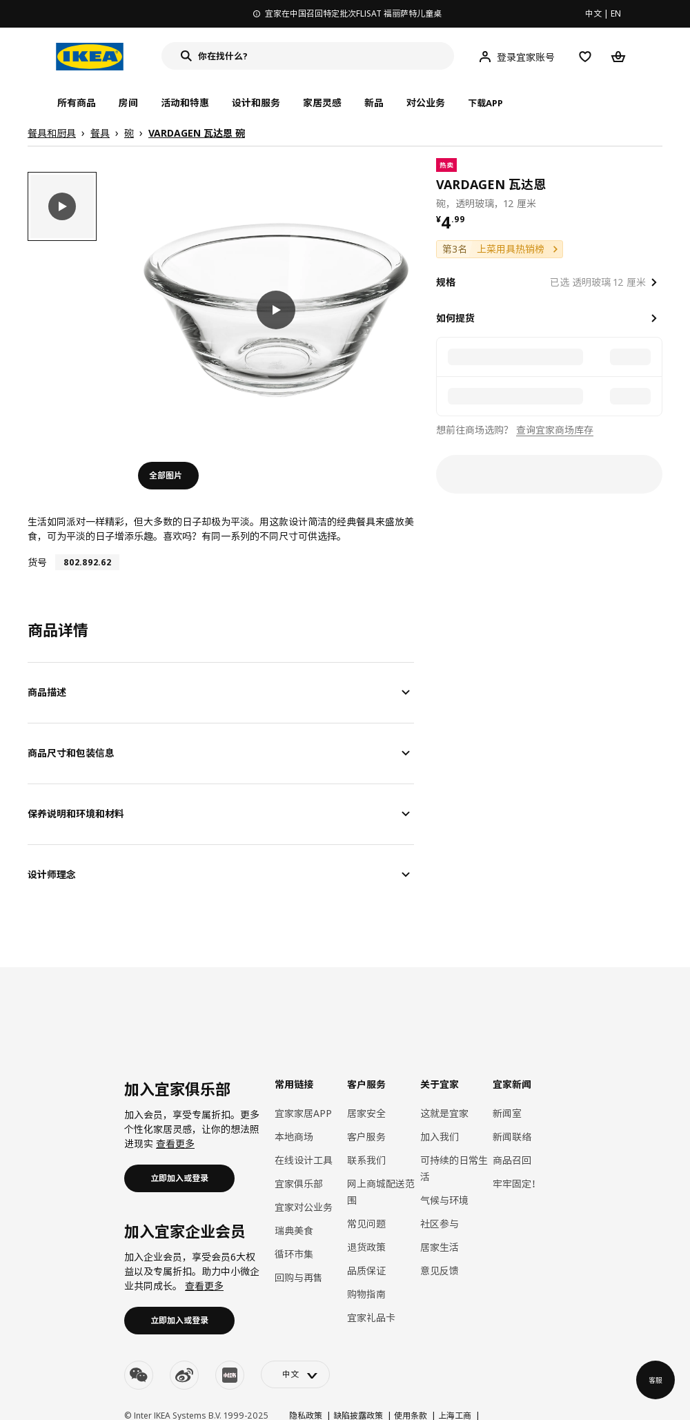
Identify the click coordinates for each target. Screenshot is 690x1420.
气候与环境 (444, 1200)
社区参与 (439, 1223)
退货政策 (366, 1247)
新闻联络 (512, 1136)
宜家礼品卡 (371, 1317)
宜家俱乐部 (299, 1183)
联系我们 (366, 1160)
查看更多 (175, 1143)
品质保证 (366, 1270)
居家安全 (366, 1113)
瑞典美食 (294, 1230)
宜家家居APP (303, 1113)
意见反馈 (439, 1270)
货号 (37, 562)
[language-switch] (295, 1374)
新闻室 (507, 1113)
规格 (445, 282)
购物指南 (366, 1294)
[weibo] (184, 1375)
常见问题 (366, 1223)
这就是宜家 (444, 1113)
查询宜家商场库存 (554, 429)
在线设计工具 (304, 1160)
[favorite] (656, 184)
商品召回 (512, 1160)
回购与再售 (299, 1277)
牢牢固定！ (517, 1183)
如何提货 (455, 317)
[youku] (229, 1375)
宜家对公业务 (304, 1207)
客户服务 (366, 1136)
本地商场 (294, 1136)
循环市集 (294, 1254)
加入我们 (439, 1136)
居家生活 (439, 1247)
